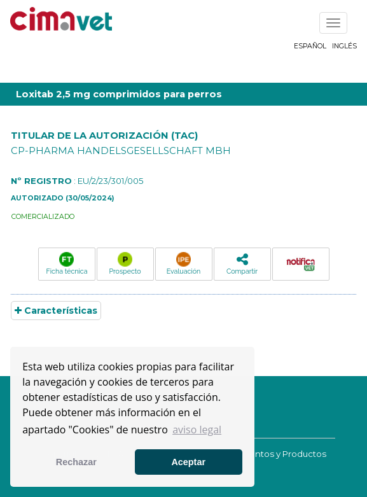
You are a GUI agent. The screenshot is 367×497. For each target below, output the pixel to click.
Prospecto (125, 263)
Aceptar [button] (188, 462)
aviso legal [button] (196, 430)
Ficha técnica (67, 263)
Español (310, 46)
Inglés (344, 46)
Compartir (242, 264)
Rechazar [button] (76, 462)
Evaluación (183, 263)
